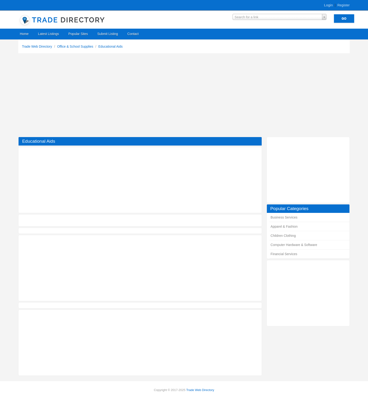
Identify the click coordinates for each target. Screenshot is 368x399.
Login (328, 5)
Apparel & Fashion (284, 226)
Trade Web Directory (37, 46)
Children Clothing (283, 236)
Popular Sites (78, 34)
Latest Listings (48, 34)
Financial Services (284, 254)
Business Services (284, 217)
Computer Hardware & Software (294, 245)
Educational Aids (110, 46)
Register (343, 5)
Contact (132, 34)
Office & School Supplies (75, 46)
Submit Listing (107, 34)
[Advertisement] (184, 96)
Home (24, 34)
